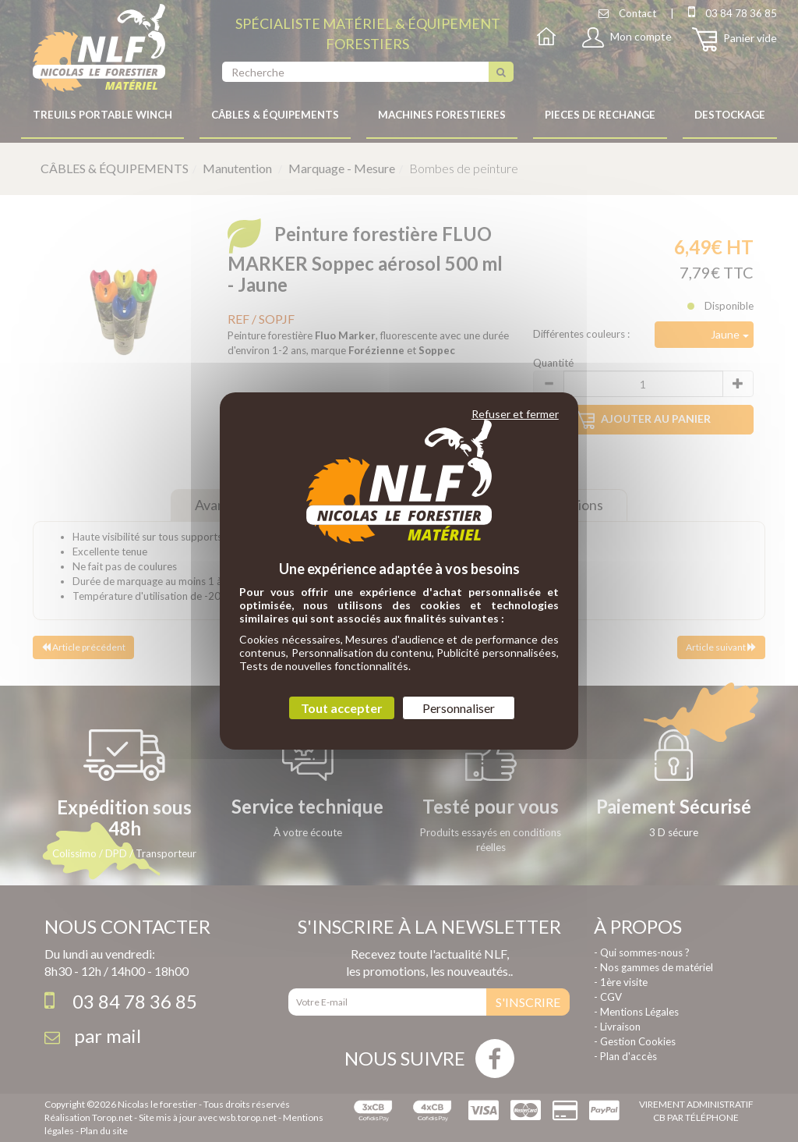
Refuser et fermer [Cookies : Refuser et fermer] (515, 413)
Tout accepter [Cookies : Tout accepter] (342, 707)
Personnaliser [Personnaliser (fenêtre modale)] (458, 707)
